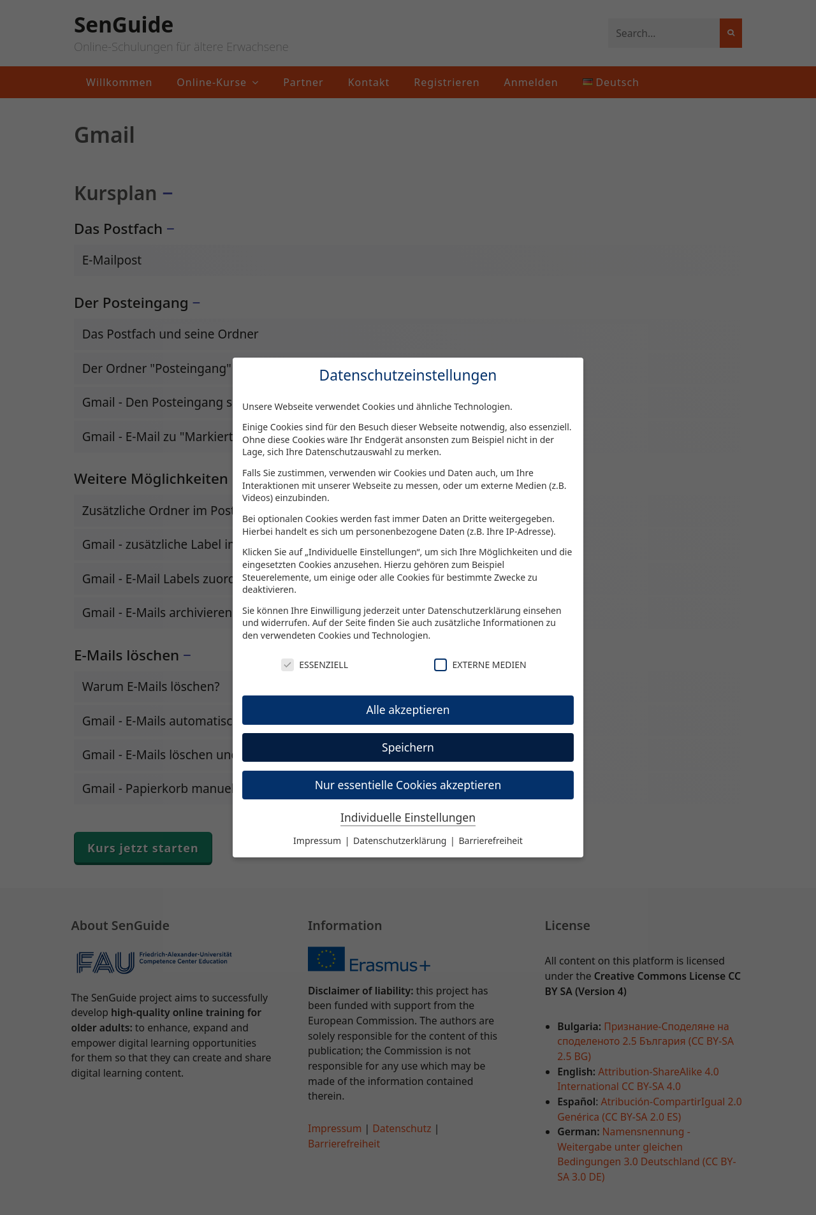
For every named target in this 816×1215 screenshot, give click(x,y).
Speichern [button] (408, 747)
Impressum (318, 840)
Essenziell (314, 664)
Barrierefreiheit (490, 840)
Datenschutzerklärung (474, 610)
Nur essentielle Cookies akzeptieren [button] (408, 784)
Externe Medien (480, 664)
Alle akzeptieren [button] (408, 709)
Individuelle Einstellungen (408, 817)
